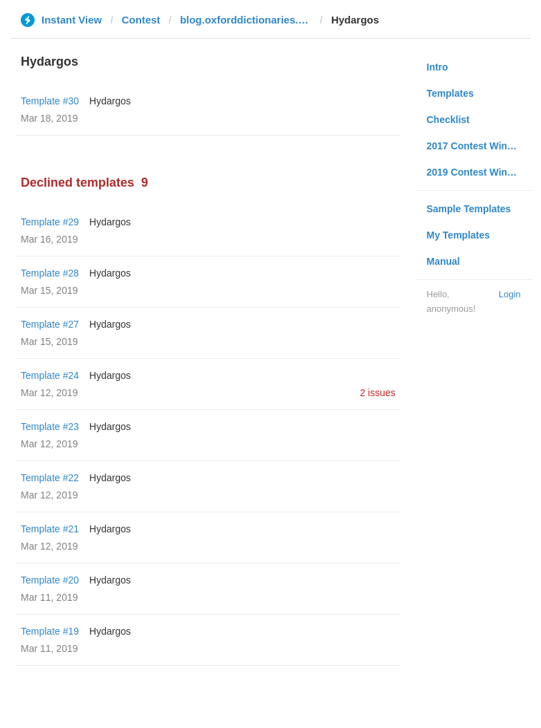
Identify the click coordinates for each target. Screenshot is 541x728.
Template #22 (50, 477)
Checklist (448, 119)
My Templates (458, 235)
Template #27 (50, 324)
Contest (141, 20)
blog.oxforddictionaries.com (245, 20)
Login (510, 294)
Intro (437, 67)
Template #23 (50, 426)
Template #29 (50, 221)
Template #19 (50, 631)
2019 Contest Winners (477, 172)
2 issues (377, 392)
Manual (443, 261)
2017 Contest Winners (477, 145)
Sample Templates (469, 208)
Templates (450, 93)
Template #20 (50, 580)
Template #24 (50, 375)
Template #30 (50, 100)
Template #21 (50, 528)
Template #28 (50, 273)
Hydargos (110, 100)
